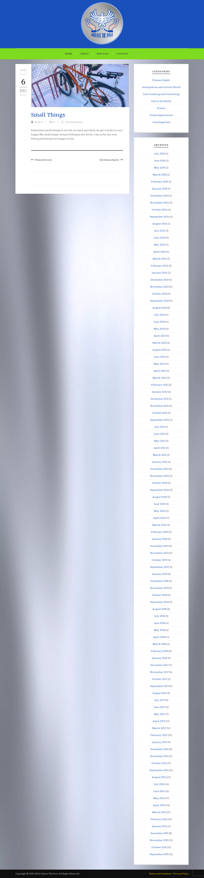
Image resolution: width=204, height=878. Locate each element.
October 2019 (159, 560)
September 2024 (159, 216)
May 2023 (159, 328)
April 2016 (159, 805)
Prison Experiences (161, 115)
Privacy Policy (181, 874)
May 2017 (159, 714)
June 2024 (159, 237)
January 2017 (159, 742)
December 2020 (159, 469)
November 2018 (159, 588)
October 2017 (159, 679)
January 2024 (160, 272)
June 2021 (159, 434)
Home (68, 54)
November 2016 (159, 756)
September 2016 (158, 770)
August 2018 (159, 609)
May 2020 (159, 511)
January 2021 (159, 462)
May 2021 (159, 441)
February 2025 (159, 181)
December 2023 (160, 279)
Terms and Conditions (160, 874)
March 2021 (159, 455)
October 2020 (160, 483)
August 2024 (159, 223)
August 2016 (159, 777)
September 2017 (159, 686)
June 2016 (159, 791)
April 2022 (159, 370)
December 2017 (160, 665)
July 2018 (159, 616)
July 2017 (159, 700)
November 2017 (159, 672)
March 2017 (159, 728)
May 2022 (159, 363)
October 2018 (159, 595)
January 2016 (159, 826)
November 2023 (159, 286)
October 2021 (159, 413)
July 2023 (159, 314)
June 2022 (159, 356)
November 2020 (159, 476)
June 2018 (159, 623)
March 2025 (160, 174)
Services (103, 54)
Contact (122, 54)
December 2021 (160, 399)
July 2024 (159, 230)
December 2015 (159, 833)
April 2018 (159, 637)
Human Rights (161, 80)
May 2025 (159, 167)
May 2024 (159, 244)
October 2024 (159, 209)
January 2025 (159, 188)
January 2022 (159, 391)
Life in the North (161, 101)
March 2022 (159, 377)
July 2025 (159, 153)
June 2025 (159, 160)
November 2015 (159, 840)
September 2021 (159, 420)
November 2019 (159, 553)
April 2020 (159, 518)
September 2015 (159, 854)
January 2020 (160, 539)
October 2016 (159, 763)
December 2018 (160, 581)
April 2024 (159, 251)
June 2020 (159, 504)
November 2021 (159, 406)
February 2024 (159, 265)
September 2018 (159, 602)
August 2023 (159, 307)
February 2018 (159, 651)
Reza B (38, 122)
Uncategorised (74, 122)
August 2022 (159, 349)
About (84, 54)
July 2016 (159, 784)
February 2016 (159, 819)
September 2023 (159, 300)
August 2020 (159, 497)
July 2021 (159, 427)
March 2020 (159, 525)
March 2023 (159, 342)
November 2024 (159, 202)
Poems (161, 108)
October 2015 (159, 847)
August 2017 (159, 693)
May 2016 (159, 798)
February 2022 (159, 384)
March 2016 (159, 812)
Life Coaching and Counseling (161, 94)
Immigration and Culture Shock (161, 87)
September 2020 (159, 490)
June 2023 (159, 321)
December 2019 (160, 546)
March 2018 (159, 644)
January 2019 (159, 574)
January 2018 (159, 658)
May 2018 (159, 630)
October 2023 (159, 293)
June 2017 (159, 707)
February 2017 (158, 735)
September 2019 (159, 567)
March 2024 (160, 258)
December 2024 (160, 195)
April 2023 (159, 335)
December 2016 (160, 749)
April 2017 (159, 721)
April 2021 (159, 448)
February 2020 (159, 532)
